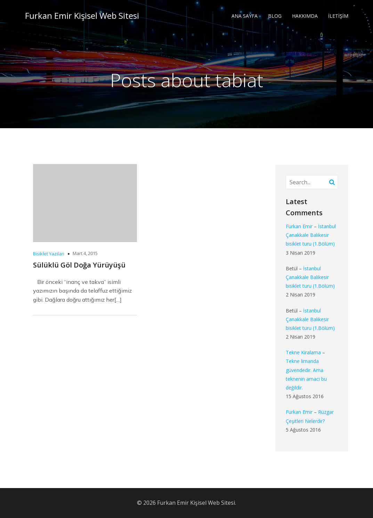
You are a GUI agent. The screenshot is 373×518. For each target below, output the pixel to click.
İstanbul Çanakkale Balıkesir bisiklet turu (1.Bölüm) (311, 235)
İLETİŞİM (338, 16)
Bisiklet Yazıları (48, 253)
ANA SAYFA (245, 16)
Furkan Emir (299, 226)
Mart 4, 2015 (85, 253)
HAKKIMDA (305, 16)
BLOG (275, 16)
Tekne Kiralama (303, 352)
